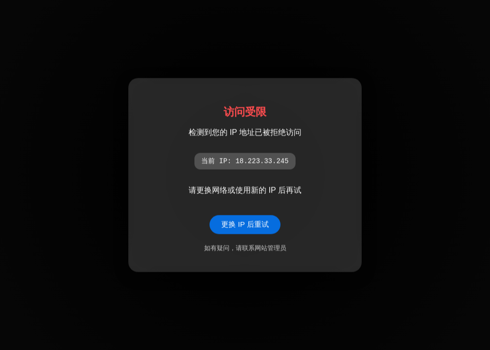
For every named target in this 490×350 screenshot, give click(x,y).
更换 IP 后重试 (244, 224)
